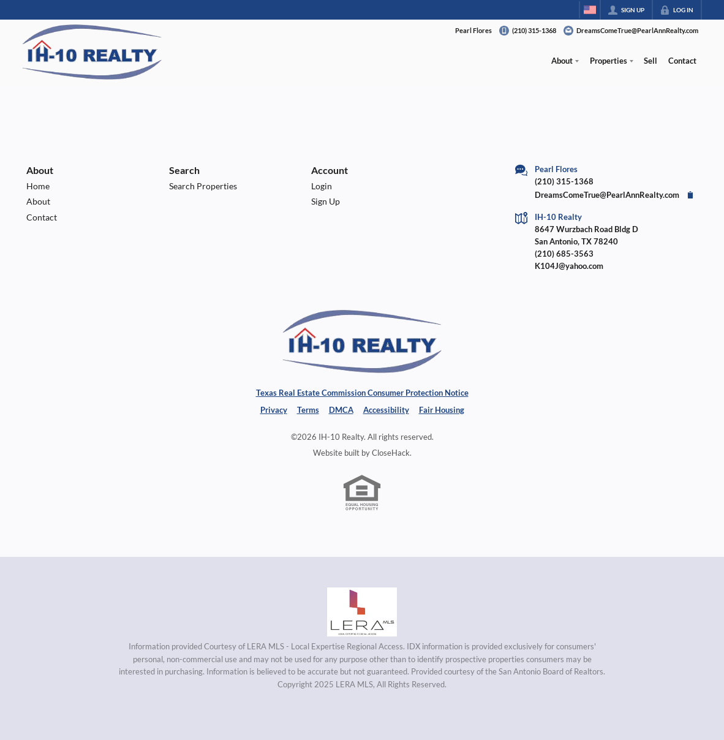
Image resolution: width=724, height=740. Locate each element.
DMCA (341, 410)
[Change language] (589, 9)
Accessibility (386, 410)
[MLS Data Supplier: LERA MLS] (362, 612)
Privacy (273, 410)
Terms (308, 410)
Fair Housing (441, 410)
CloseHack (391, 453)
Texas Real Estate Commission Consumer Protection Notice (362, 393)
